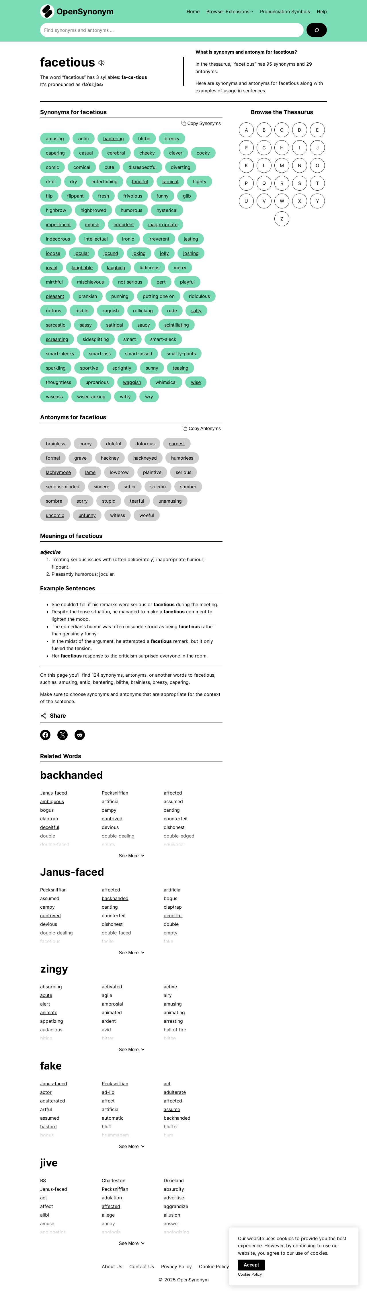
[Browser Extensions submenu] (229, 11)
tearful (137, 501)
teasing (180, 368)
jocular (82, 253)
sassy (86, 325)
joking (139, 253)
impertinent (58, 224)
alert (45, 1004)
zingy (54, 969)
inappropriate (162, 224)
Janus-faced (53, 793)
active (170, 986)
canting (172, 810)
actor (46, 1092)
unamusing (170, 501)
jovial (51, 267)
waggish (132, 382)
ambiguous (52, 801)
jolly (164, 253)
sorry (82, 501)
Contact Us (141, 1266)
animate (48, 1012)
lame (90, 472)
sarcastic (55, 325)
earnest (177, 443)
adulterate (175, 1092)
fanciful (140, 181)
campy (109, 810)
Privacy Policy (176, 1266)
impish (92, 224)
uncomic (55, 515)
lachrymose (58, 472)
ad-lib (108, 1092)
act (167, 1083)
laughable (82, 267)
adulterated (52, 1101)
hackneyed (145, 458)
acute (46, 995)
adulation (112, 1198)
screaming (57, 339)
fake (51, 1065)
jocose (53, 253)
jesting (191, 239)
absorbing (51, 986)
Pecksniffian (115, 793)
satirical (114, 325)
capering (55, 153)
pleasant (55, 296)
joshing (191, 253)
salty (196, 310)
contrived (112, 818)
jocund (111, 253)
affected (173, 793)
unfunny (87, 515)
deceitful (49, 827)
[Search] (317, 30)
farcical (170, 181)
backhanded (71, 775)
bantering (113, 138)
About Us (112, 1266)
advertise (174, 1198)
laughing (116, 267)
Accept (251, 1266)
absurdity (174, 1189)
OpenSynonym (85, 11)
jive (49, 1162)
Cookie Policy (214, 1266)
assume (172, 1109)
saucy (143, 325)
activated (112, 986)
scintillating (176, 325)
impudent (124, 224)
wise (196, 382)
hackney (110, 458)
